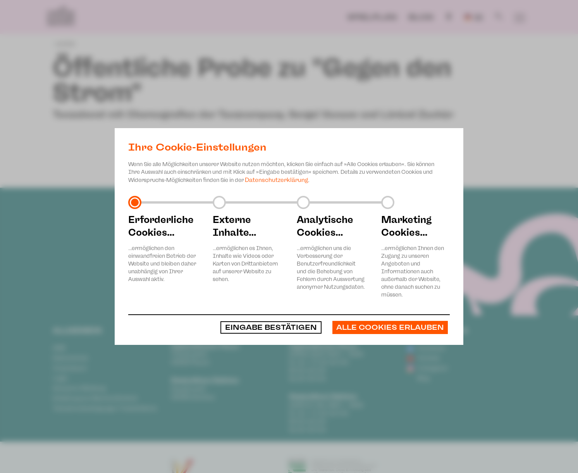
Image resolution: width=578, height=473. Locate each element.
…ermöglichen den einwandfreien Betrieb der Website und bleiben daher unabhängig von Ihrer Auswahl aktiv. (162, 248)
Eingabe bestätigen (271, 327)
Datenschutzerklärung (276, 180)
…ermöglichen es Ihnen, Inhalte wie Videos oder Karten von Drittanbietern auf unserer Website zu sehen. (247, 248)
